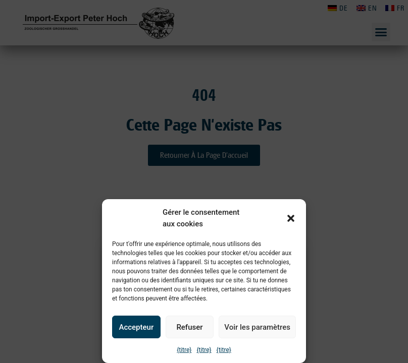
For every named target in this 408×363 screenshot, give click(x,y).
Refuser (189, 327)
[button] (291, 218)
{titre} (184, 349)
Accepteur (136, 327)
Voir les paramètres (257, 327)
